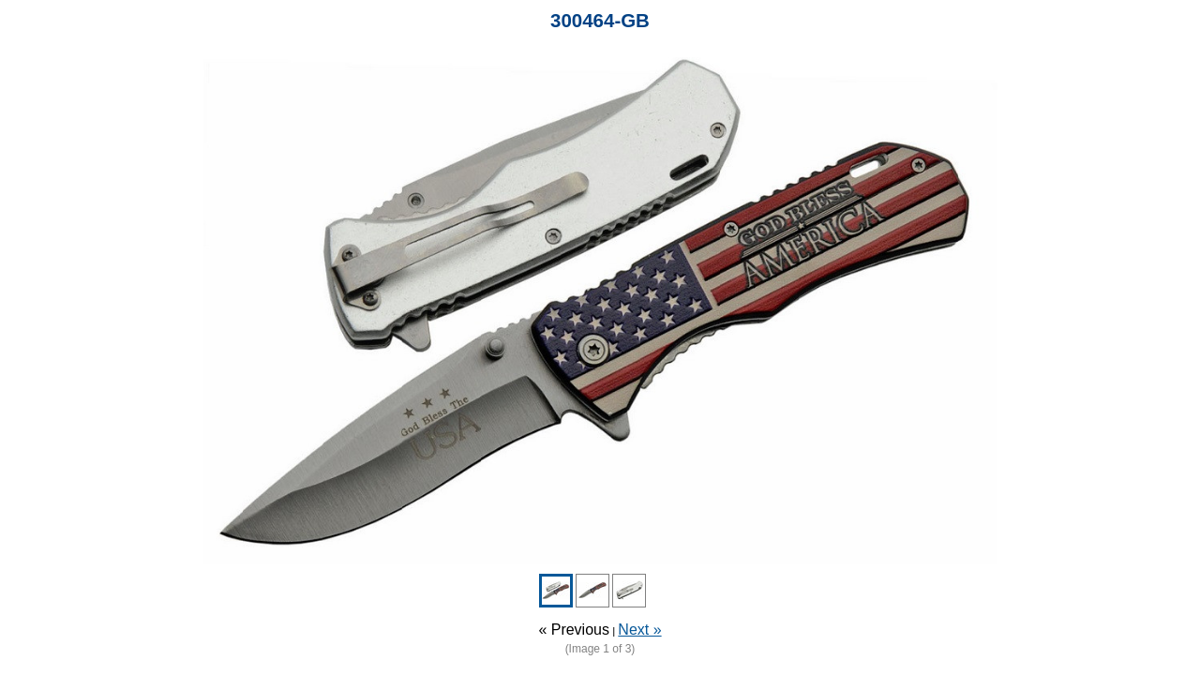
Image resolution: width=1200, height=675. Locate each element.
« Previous (573, 630)
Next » (639, 630)
